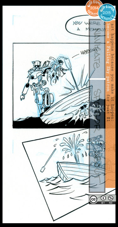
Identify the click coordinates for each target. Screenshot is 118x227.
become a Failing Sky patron (108, 57)
